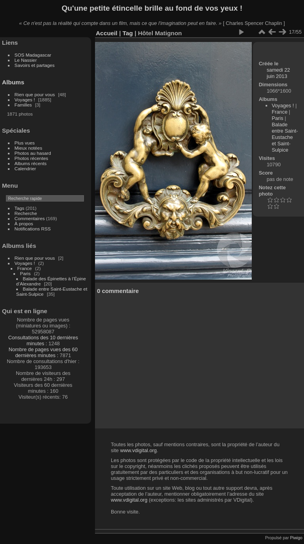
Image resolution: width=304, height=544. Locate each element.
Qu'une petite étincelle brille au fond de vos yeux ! (152, 8)
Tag (127, 33)
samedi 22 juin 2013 (278, 73)
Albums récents (31, 163)
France (24, 268)
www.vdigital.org (138, 450)
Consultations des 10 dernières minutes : (43, 340)
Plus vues (25, 142)
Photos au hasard (33, 153)
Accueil (107, 33)
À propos (24, 223)
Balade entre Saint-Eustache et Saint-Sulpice (285, 137)
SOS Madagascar (33, 54)
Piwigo (296, 537)
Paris (25, 273)
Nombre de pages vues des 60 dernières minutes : (43, 352)
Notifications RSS (33, 228)
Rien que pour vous (35, 94)
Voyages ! (25, 99)
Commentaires (30, 218)
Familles (23, 104)
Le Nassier (26, 60)
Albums (13, 82)
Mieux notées (28, 147)
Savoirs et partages (35, 65)
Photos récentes (31, 158)
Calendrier (25, 168)
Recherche (26, 213)
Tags (20, 208)
